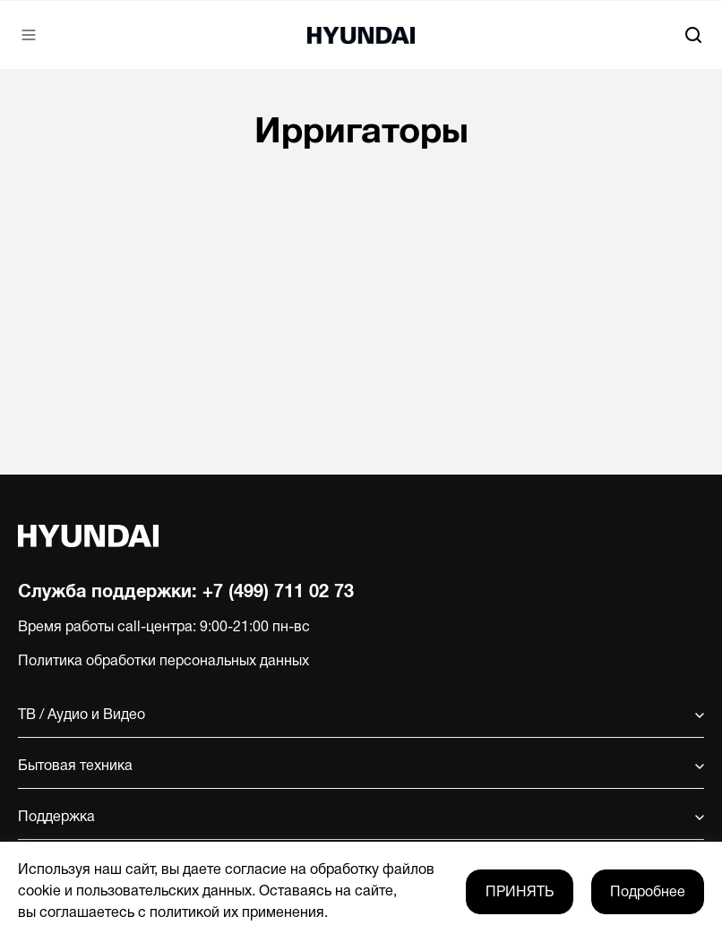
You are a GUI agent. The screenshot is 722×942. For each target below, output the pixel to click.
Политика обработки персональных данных (163, 661)
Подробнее (647, 892)
